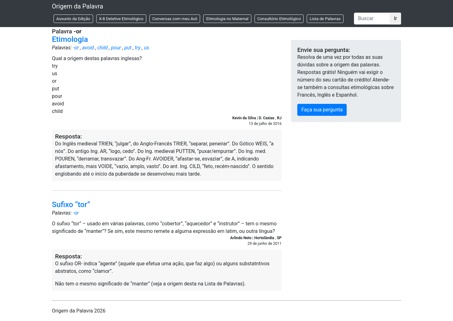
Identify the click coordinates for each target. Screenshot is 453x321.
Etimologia (70, 39)
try (138, 48)
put (128, 48)
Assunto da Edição (73, 18)
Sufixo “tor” (71, 204)
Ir (395, 18)
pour (116, 48)
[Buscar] (372, 19)
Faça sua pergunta (322, 110)
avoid (88, 48)
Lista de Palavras (325, 18)
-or (76, 48)
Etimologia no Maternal (227, 18)
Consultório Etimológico (279, 18)
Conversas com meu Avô (175, 18)
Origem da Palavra (77, 6)
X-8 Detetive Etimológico (121, 18)
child (102, 48)
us (146, 48)
